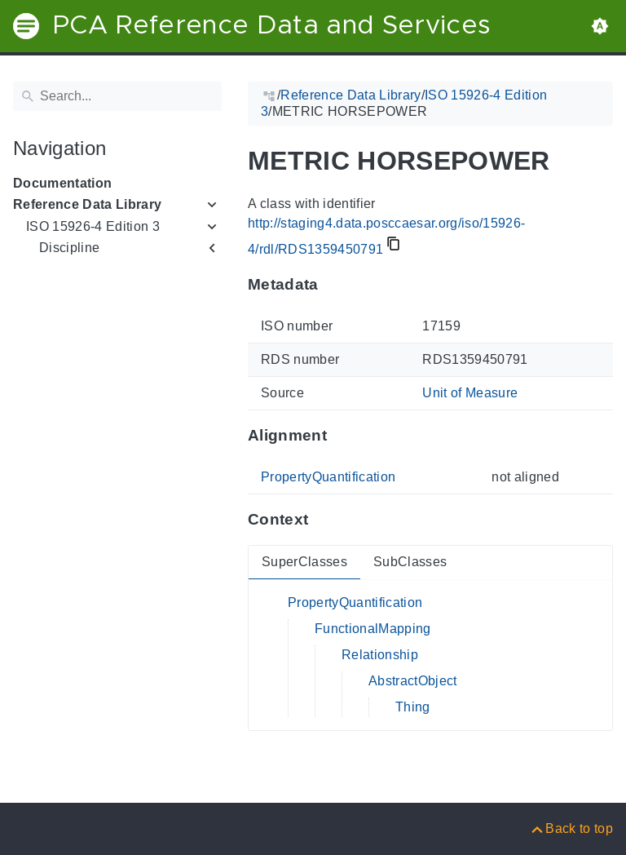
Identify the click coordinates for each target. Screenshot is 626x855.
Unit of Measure (470, 393)
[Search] (117, 96)
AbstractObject (412, 681)
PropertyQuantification (328, 477)
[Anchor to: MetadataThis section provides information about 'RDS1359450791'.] (334, 285)
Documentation (62, 183)
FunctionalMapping (373, 629)
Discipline (69, 248)
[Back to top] (571, 828)
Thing (412, 707)
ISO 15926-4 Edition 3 (93, 226)
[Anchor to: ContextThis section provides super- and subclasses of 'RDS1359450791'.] (324, 519)
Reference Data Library (87, 204)
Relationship (380, 655)
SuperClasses (304, 562)
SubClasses (410, 562)
